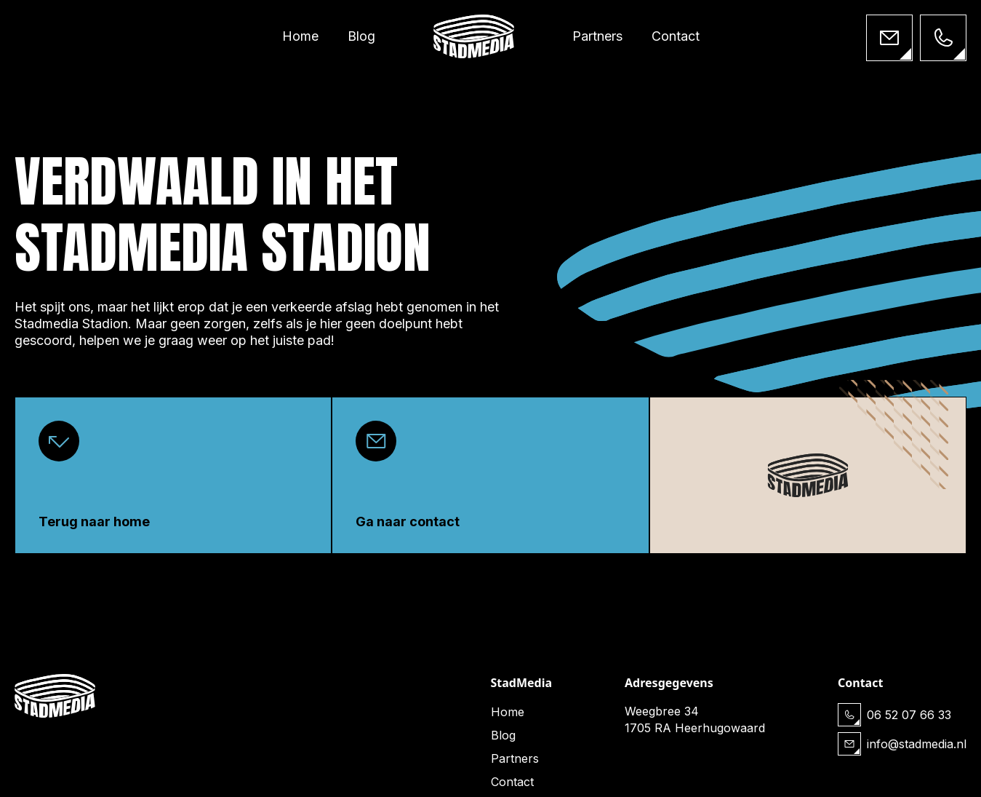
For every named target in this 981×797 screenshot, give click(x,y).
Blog (361, 36)
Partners (597, 36)
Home (300, 36)
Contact (676, 36)
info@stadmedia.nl (916, 744)
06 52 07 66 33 (909, 714)
